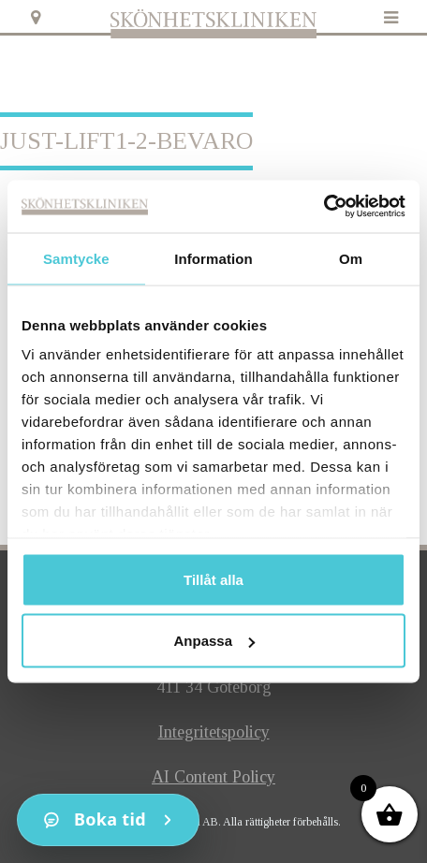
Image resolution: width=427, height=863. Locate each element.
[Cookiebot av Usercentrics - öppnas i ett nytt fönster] (323, 207)
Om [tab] (350, 258)
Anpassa (214, 641)
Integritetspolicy (214, 732)
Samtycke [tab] (76, 258)
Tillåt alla (213, 579)
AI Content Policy (213, 777)
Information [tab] (213, 258)
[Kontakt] (108, 820)
